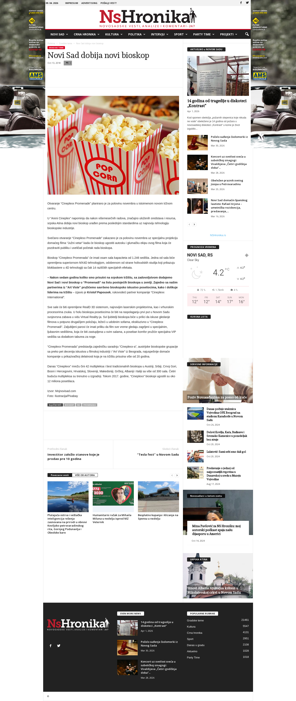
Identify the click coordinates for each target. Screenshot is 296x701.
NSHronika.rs (218, 235)
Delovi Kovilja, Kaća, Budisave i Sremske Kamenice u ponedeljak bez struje (227, 436)
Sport (180, 34)
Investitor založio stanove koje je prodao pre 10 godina (73, 456)
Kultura (114, 34)
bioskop (69, 405)
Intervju (159, 34)
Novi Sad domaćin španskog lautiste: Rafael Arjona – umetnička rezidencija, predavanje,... (229, 205)
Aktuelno (192, 651)
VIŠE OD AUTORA (85, 475)
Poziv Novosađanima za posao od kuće (217, 397)
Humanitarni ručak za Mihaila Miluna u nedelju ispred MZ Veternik (112, 518)
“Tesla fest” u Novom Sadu (158, 454)
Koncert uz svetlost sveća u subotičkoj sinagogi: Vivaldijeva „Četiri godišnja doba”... (229, 162)
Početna (51, 43)
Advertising (89, 3)
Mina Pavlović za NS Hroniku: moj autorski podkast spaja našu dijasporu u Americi (216, 530)
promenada (89, 405)
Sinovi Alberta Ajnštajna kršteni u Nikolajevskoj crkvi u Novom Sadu (214, 590)
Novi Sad (59, 34)
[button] (246, 34)
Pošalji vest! (109, 3)
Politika (136, 34)
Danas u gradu (196, 645)
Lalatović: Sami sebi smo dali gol (226, 451)
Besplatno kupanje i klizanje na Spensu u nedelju (158, 516)
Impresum (71, 3)
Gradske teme (65, 43)
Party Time (203, 34)
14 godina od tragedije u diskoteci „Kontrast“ (157, 624)
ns (78, 405)
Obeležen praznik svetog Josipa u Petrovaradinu (227, 182)
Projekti (228, 34)
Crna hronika (86, 34)
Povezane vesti (60, 475)
